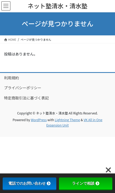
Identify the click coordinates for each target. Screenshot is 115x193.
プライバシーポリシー (22, 87)
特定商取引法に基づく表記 (26, 98)
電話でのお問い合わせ (29, 183)
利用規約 (11, 77)
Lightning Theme (67, 119)
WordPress (39, 119)
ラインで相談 (85, 183)
